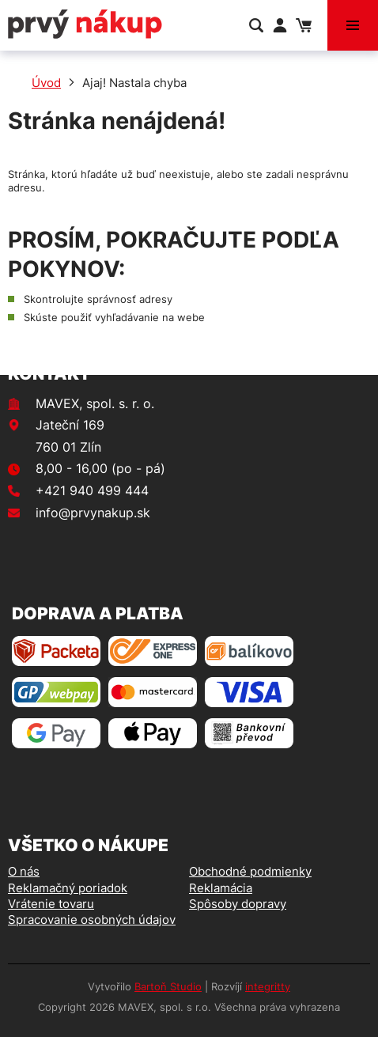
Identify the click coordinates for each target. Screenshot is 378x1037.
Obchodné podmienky (250, 871)
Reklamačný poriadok (67, 887)
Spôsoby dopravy (237, 903)
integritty (267, 986)
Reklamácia (220, 887)
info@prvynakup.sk (93, 512)
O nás (24, 871)
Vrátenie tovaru (51, 903)
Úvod (46, 82)
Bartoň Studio (168, 986)
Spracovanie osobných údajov (92, 919)
